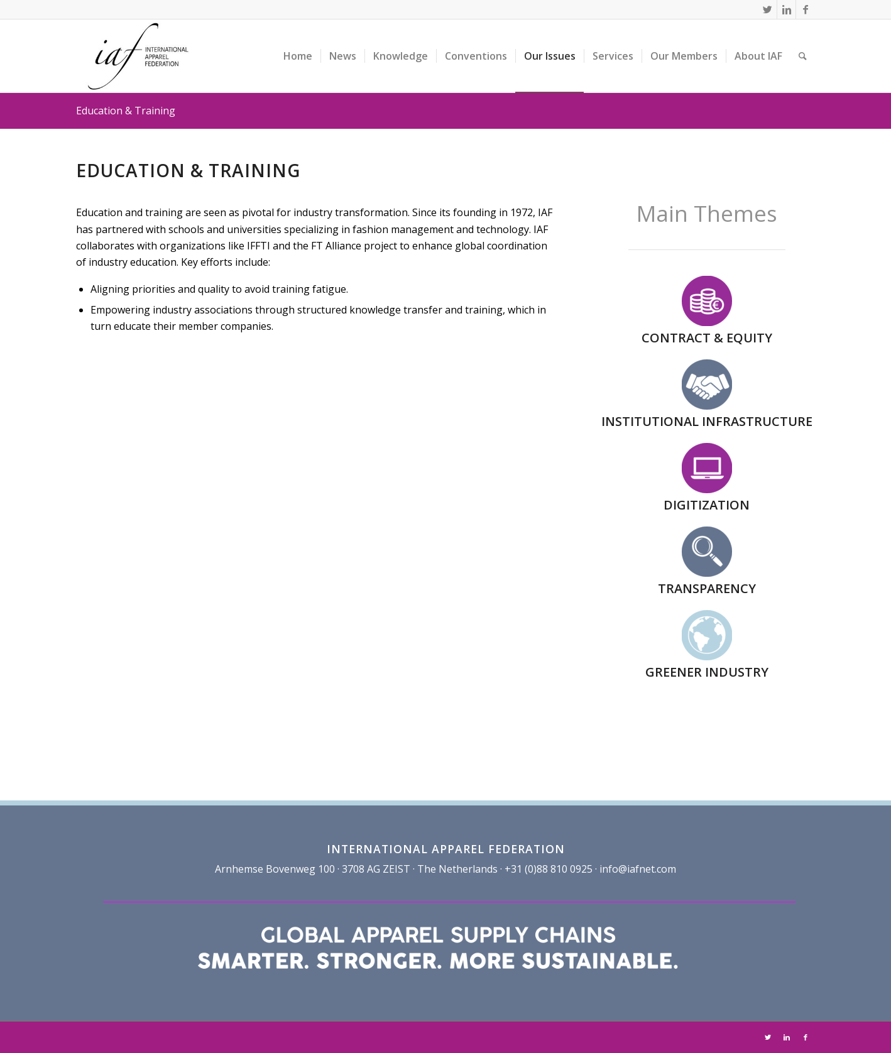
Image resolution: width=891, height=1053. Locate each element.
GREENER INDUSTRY (706, 671)
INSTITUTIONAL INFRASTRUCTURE (706, 421)
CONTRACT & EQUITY (707, 337)
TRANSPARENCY (707, 588)
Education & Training (125, 110)
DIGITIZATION (707, 504)
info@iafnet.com (637, 869)
